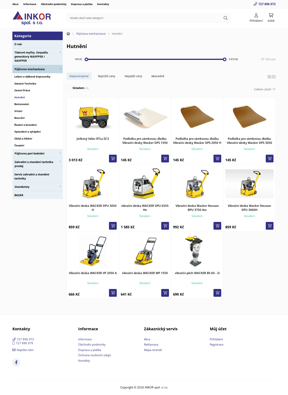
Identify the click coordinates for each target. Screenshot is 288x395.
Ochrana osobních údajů (94, 355)
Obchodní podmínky (53, 4)
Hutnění (19, 97)
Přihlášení (216, 339)
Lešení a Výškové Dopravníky (32, 76)
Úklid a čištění (23, 138)
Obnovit (270, 59)
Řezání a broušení (25, 125)
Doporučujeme (79, 76)
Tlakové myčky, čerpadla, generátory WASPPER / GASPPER (31, 56)
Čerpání (19, 145)
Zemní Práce (22, 90)
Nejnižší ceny (106, 76)
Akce (15, 4)
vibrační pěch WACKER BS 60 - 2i (197, 273)
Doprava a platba (82, 4)
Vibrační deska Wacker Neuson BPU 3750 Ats (197, 208)
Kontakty (103, 4)
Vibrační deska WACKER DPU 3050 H (93, 208)
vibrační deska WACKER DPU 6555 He (145, 208)
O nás (18, 44)
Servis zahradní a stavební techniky (31, 176)
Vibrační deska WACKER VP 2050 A (93, 273)
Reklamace (151, 344)
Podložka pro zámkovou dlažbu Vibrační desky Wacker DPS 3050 (249, 141)
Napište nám (25, 350)
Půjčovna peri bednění (29, 153)
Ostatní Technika (25, 83)
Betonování (21, 104)
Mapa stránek (153, 350)
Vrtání (18, 111)
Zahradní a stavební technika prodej (34, 164)
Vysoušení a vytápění (27, 131)
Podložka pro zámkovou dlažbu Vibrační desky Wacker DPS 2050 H (197, 141)
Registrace (216, 344)
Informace (29, 4)
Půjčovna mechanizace (30, 69)
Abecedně (157, 76)
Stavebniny (22, 187)
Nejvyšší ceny (133, 76)
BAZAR (18, 195)
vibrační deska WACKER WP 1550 (145, 273)
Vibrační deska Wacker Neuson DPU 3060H (249, 208)
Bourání (19, 118)
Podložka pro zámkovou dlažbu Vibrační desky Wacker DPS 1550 (145, 141)
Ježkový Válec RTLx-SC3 (93, 139)
